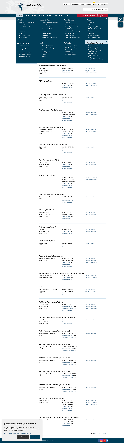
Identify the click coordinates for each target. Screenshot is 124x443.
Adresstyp (43, 28)
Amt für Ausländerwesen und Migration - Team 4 (54, 371)
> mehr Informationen (90, 53)
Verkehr (19, 42)
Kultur (34, 16)
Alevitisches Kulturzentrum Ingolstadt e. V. (52, 194)
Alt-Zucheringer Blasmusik (47, 227)
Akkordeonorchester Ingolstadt (49, 160)
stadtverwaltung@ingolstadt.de (48, 440)
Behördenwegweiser (22, 50)
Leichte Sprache (75, 4)
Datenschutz (96, 4)
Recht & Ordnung (22, 35)
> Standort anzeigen (90, 49)
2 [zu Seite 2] (94, 433)
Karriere (49, 16)
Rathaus (19, 16)
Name (86, 28)
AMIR (40, 287)
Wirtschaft (58, 16)
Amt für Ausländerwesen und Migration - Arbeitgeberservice (58, 317)
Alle (101, 38)
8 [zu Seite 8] (98, 433)
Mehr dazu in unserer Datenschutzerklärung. (17, 433)
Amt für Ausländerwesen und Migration (51, 302)
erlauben (35, 437)
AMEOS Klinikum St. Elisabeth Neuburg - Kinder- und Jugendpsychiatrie (61, 273)
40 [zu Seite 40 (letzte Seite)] (103, 433)
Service (41, 16)
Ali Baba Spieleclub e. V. (46, 210)
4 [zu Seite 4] (95, 433)
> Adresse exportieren (90, 51)
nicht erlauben (23, 437)
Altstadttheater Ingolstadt (47, 240)
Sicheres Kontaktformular (69, 56)
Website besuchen (67, 58)
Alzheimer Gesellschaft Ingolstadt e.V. (51, 256)
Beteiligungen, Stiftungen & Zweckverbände (24, 53)
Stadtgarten (20, 38)
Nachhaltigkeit (21, 56)
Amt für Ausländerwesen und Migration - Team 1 (54, 331)
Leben (27, 16)
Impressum (88, 4)
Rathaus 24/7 (67, 4)
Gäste (67, 16)
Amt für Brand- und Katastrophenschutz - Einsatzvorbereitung (59, 417)
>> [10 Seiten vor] (105, 433)
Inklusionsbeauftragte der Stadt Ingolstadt (52, 66)
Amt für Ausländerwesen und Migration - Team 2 (54, 344)
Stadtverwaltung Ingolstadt (47, 47)
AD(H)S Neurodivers (45, 81)
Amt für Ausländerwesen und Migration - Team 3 (54, 358)
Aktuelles (19, 21)
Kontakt (82, 4)
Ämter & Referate (21, 48)
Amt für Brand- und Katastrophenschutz (52, 398)
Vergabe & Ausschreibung (24, 62)
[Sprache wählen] (100, 2)
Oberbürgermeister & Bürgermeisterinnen (22, 59)
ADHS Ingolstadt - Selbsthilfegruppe (50, 110)
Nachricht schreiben (67, 54)
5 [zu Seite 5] (96, 433)
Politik (18, 32)
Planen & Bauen (22, 28)
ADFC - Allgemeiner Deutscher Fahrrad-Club (53, 95)
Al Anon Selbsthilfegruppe (47, 175)
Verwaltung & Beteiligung (25, 45)
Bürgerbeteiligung (22, 25)
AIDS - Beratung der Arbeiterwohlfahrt (51, 127)
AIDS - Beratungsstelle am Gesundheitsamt (53, 144)
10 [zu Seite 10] (100, 433)
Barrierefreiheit (104, 4)
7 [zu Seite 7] (97, 433)
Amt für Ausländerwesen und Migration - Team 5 (54, 385)
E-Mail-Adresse (66, 53)
